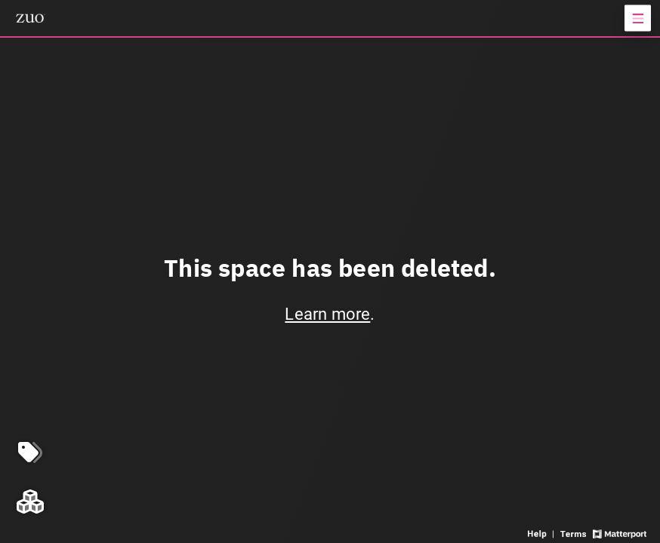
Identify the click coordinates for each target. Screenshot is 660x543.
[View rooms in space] (30, 501)
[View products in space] (638, 18)
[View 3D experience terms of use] (574, 533)
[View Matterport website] (619, 533)
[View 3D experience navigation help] (542, 533)
